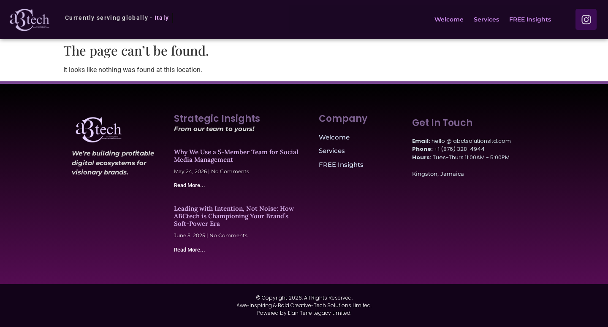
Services (486, 19)
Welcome (449, 19)
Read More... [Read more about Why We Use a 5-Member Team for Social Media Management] (189, 185)
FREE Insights (530, 19)
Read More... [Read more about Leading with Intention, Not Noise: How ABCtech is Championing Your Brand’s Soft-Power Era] (189, 250)
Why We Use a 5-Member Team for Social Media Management (236, 156)
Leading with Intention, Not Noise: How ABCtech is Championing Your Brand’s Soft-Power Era (234, 216)
